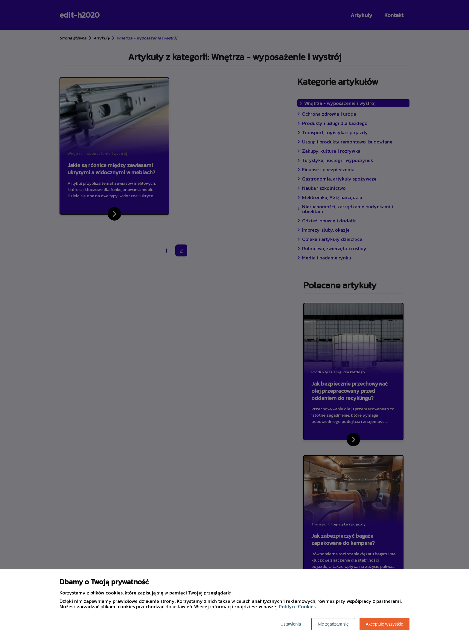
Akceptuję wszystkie (384, 624)
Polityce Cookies (297, 606)
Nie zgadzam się (333, 624)
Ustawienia (291, 624)
